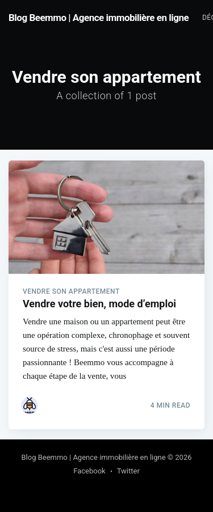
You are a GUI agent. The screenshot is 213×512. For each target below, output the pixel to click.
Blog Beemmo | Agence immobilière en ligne (99, 17)
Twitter (128, 471)
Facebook (89, 471)
